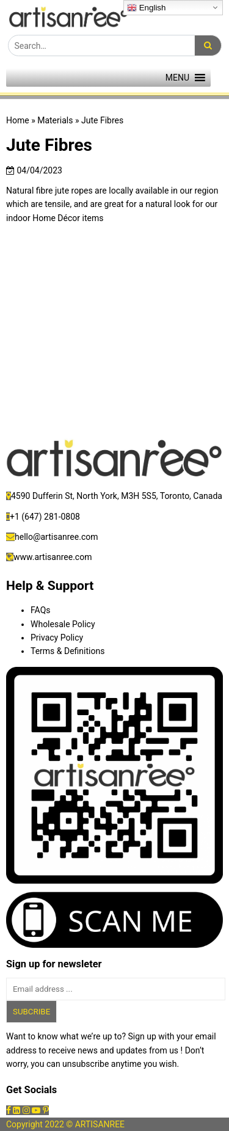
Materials (55, 120)
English (146, 8)
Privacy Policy (57, 637)
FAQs (41, 610)
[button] (177, 77)
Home (17, 120)
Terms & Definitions (67, 651)
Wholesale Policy (63, 624)
